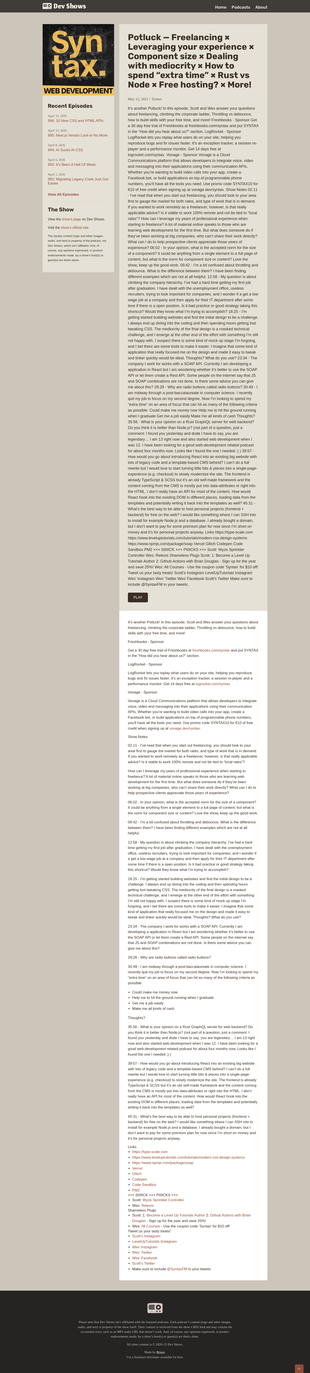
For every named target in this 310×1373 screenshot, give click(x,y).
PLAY (138, 597)
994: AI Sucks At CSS (65, 150)
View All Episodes (63, 194)
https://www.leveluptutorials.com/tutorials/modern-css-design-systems (188, 1157)
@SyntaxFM (177, 1269)
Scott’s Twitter (143, 1263)
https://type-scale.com (150, 1152)
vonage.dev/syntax (184, 728)
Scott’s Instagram (146, 1236)
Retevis (147, 1206)
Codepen (139, 1179)
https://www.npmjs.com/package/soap (162, 1163)
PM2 (136, 1190)
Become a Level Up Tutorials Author (176, 1215)
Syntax (157, 99)
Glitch (136, 1174)
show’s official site (74, 227)
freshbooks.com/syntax (211, 650)
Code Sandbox (144, 1185)
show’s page (71, 219)
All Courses (150, 1226)
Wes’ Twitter (142, 1252)
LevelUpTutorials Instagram (154, 1241)
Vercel (137, 1168)
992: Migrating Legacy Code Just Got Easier (78, 181)
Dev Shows (64, 6)
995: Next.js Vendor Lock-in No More (78, 135)
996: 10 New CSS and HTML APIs (75, 121)
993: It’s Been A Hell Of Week (72, 165)
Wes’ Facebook (144, 1258)
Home (220, 7)
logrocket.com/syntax (213, 684)
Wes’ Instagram (144, 1247)
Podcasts (241, 7)
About (261, 7)
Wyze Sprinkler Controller (163, 1200)
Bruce (161, 1352)
